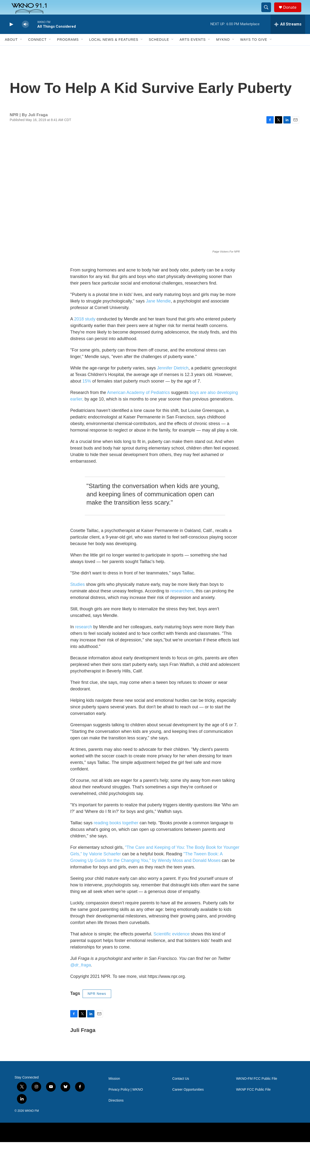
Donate (292, 12)
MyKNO (223, 50)
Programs (68, 50)
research (83, 637)
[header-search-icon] (268, 13)
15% (86, 392)
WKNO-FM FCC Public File (256, 1089)
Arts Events (192, 50)
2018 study (84, 329)
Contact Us (180, 1089)
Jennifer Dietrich (172, 378)
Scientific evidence (172, 944)
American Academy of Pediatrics (138, 403)
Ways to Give (253, 50)
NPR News (97, 1004)
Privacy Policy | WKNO (125, 1100)
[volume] (25, 35)
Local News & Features (113, 50)
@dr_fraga (80, 975)
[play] (11, 35)
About (11, 50)
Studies (77, 595)
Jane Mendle (158, 312)
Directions (116, 1111)
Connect (37, 50)
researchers (181, 601)
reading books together (116, 833)
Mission (114, 1089)
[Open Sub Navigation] (21, 50)
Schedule (159, 50)
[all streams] (288, 35)
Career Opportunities (188, 1100)
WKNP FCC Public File (253, 1100)
